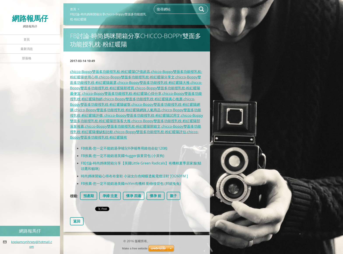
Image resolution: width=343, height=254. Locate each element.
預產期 (88, 195)
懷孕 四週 (133, 195)
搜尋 (202, 9)
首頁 (27, 39)
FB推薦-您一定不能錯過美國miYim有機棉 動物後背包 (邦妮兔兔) (131, 183)
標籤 (73, 196)
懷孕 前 (155, 195)
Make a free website (134, 248)
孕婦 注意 (110, 195)
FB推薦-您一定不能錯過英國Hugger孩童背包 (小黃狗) (122, 155)
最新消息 (27, 49)
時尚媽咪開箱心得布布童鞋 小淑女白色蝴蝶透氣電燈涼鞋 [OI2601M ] (134, 176)
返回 (76, 221)
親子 (173, 195)
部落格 (26, 58)
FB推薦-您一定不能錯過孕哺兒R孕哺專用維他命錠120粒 (124, 148)
